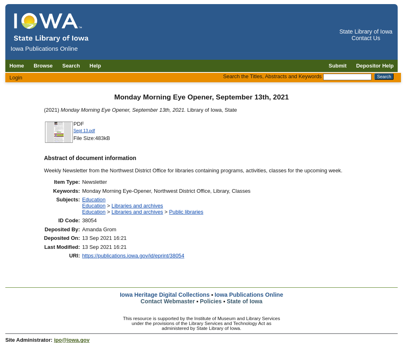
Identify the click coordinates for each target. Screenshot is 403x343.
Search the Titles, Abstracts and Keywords (272, 76)
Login (16, 77)
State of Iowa (244, 301)
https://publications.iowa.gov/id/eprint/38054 (133, 256)
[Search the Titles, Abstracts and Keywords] (347, 77)
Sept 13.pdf (84, 131)
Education (94, 199)
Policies (211, 301)
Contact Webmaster (168, 301)
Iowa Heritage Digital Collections (164, 294)
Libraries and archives (137, 206)
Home (16, 66)
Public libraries (186, 212)
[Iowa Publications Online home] (51, 27)
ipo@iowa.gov (72, 340)
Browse (43, 66)
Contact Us (365, 38)
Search (71, 66)
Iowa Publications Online (249, 294)
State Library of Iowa (365, 31)
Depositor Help (375, 66)
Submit (338, 66)
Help (95, 66)
